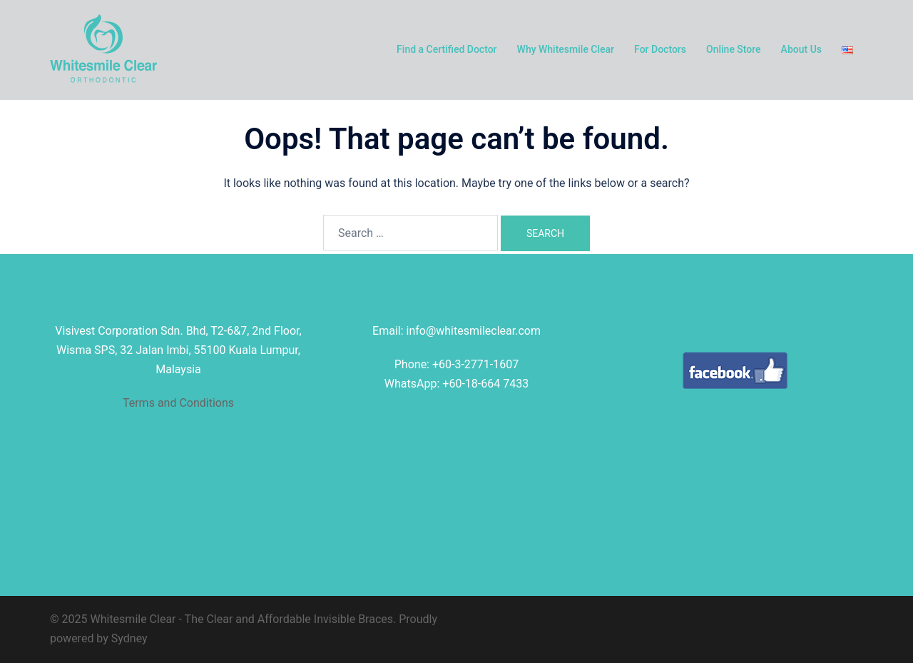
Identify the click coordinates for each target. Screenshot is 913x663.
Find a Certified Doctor (446, 49)
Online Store (733, 49)
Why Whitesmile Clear (566, 49)
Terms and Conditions (178, 403)
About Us (801, 49)
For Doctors (660, 49)
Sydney (129, 638)
